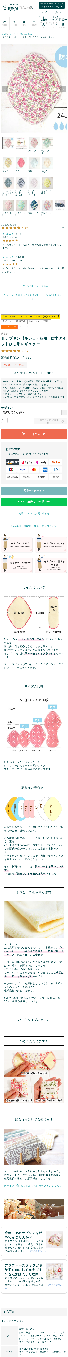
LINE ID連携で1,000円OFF (34, 501)
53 (32, 351)
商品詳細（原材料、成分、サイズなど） (34, 526)
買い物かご (57, 17)
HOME (4, 34)
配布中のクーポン (34, 490)
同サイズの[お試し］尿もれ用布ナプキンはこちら (33, 1185)
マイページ (43, 17)
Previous (5, 89)
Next (63, 89)
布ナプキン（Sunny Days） (21, 34)
